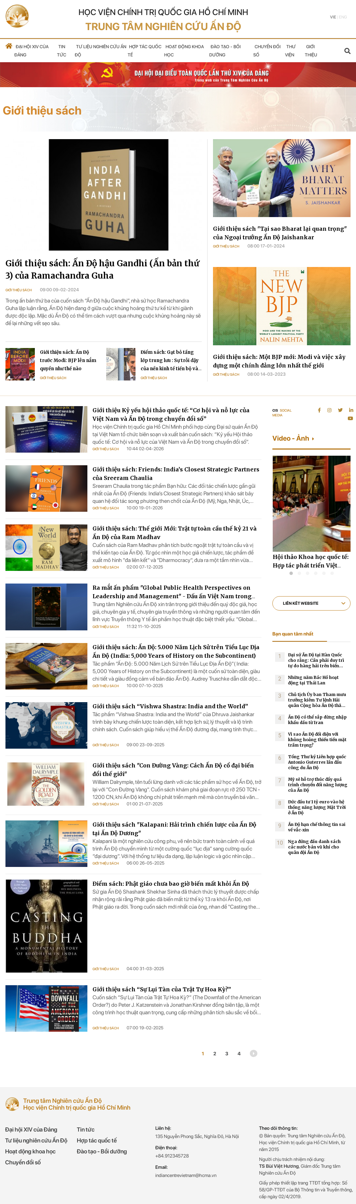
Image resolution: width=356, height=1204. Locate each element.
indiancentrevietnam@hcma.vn (185, 1175)
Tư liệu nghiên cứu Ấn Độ (36, 1140)
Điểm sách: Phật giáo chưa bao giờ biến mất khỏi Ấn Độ (170, 883)
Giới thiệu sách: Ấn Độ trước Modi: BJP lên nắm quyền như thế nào (68, 360)
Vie (333, 17)
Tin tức (86, 1129)
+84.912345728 (172, 1156)
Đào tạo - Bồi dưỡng (102, 1151)
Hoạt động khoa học (30, 1151)
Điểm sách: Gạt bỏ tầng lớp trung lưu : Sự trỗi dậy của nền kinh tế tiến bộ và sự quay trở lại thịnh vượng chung (171, 368)
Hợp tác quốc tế (97, 1140)
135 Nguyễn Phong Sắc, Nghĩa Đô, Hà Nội (197, 1136)
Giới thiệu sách (18, 290)
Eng (343, 17)
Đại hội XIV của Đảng (31, 1129)
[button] (291, 573)
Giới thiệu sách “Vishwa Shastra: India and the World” (170, 706)
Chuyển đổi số (23, 1162)
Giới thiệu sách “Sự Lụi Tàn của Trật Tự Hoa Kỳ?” (161, 989)
